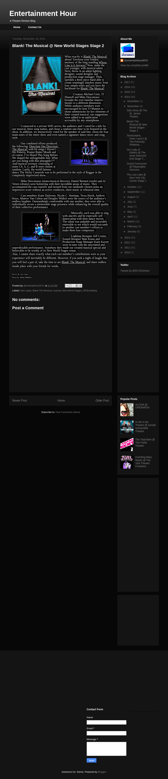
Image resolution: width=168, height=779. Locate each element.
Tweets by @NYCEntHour (135, 270)
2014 (127, 96)
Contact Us (34, 27)
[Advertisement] (134, 334)
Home (16, 27)
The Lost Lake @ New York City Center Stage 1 (136, 177)
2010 (127, 252)
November (133, 106)
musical (57, 290)
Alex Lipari (25, 290)
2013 (127, 237)
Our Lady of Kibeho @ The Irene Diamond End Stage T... (136, 154)
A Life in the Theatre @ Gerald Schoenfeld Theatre (145, 426)
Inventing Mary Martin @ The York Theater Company (143, 462)
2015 (127, 91)
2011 (127, 247)
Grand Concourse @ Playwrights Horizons (137, 166)
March (131, 221)
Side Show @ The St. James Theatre (137, 113)
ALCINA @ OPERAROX (142, 406)
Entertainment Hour (43, 13)
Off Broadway (90, 290)
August (131, 196)
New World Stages (71, 290)
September (133, 191)
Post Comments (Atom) (68, 412)
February (132, 226)
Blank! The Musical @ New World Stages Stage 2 (137, 126)
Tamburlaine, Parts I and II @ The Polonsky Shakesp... (137, 140)
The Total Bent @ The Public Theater (145, 442)
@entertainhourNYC (136, 60)
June (130, 206)
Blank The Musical (42, 290)
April (130, 216)
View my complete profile (134, 65)
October (132, 186)
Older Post (102, 400)
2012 (127, 242)
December (133, 101)
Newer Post (19, 400)
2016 (127, 87)
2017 (127, 82)
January (132, 231)
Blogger (102, 771)
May (130, 211)
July (129, 201)
